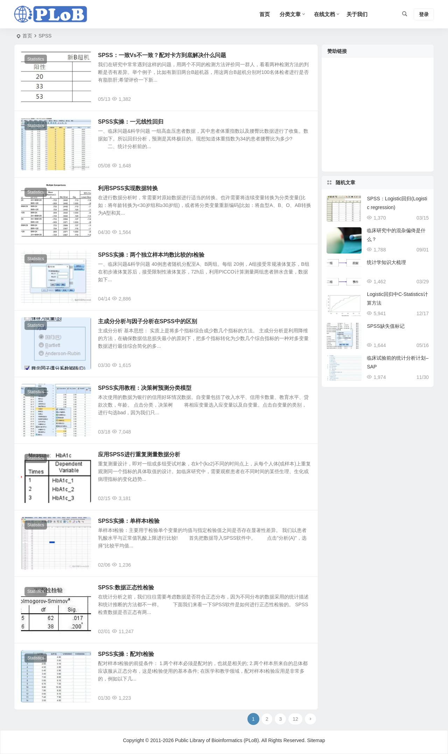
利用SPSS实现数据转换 (128, 188)
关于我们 (357, 14)
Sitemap (316, 740)
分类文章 (290, 14)
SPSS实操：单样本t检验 (129, 521)
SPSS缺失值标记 (385, 326)
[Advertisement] (377, 119)
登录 (424, 14)
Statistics (35, 59)
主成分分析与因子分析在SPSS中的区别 (147, 321)
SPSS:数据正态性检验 (126, 587)
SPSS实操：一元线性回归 (130, 122)
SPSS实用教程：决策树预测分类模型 (144, 388)
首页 (27, 36)
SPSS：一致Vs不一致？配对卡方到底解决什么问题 (162, 55)
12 (295, 719)
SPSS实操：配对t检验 (126, 654)
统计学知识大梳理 (386, 262)
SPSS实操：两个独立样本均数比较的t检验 (151, 255)
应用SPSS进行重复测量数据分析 (139, 454)
